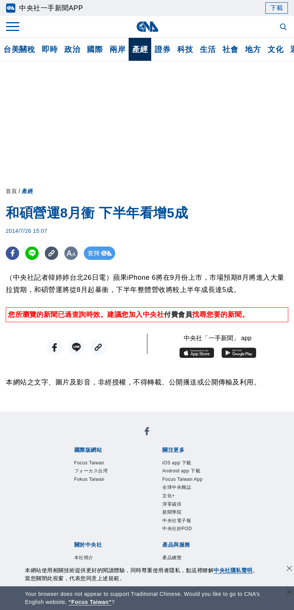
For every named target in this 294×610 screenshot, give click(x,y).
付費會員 (178, 314)
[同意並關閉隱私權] (289, 569)
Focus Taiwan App (184, 480)
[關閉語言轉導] (289, 593)
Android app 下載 (182, 471)
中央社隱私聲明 (233, 570)
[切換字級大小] (71, 253)
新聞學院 (172, 515)
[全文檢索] (284, 27)
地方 (253, 49)
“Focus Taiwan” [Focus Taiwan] (90, 602)
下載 (276, 8)
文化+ (169, 498)
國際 (95, 49)
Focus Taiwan (90, 463)
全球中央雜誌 (177, 489)
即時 (49, 49)
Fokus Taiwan (90, 480)
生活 (208, 49)
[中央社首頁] (147, 26)
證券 (162, 49)
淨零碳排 (172, 506)
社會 (230, 49)
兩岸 (117, 49)
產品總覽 (172, 562)
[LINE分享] (32, 253)
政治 (72, 49)
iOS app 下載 (177, 463)
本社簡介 (84, 562)
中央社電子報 (177, 524)
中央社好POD (178, 532)
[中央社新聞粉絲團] (147, 432)
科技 (185, 49)
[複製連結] (51, 253)
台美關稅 (19, 49)
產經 (140, 49)
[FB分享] (12, 253)
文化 (275, 49)
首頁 (11, 191)
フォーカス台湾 (92, 471)
